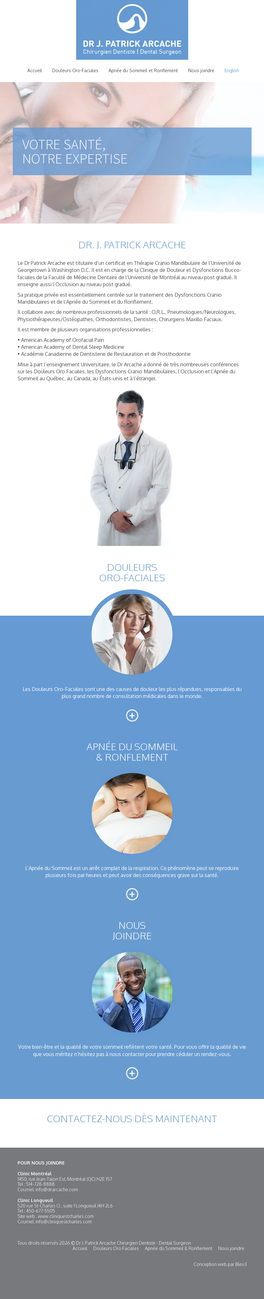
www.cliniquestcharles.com (66, 1216)
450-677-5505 (40, 1210)
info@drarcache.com (57, 1189)
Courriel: (27, 1189)
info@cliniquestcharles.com (64, 1221)
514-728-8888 (40, 1184)
